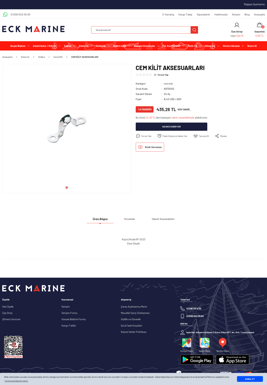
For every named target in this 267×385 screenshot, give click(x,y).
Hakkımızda (221, 14)
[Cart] (259, 30)
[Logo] (33, 29)
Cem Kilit (169, 83)
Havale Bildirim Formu (74, 319)
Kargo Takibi (69, 325)
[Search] (144, 30)
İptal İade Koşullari (131, 325)
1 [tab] (66, 187)
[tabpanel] (66, 130)
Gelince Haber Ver (171, 126)
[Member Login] (237, 25)
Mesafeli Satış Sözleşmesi (135, 312)
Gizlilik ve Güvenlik (131, 319)
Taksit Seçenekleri (162, 220)
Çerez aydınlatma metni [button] (16, 380)
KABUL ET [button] (250, 379)
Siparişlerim (203, 14)
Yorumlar (129, 220)
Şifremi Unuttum (11, 319)
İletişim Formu (69, 312)
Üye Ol (239, 35)
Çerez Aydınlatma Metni (134, 306)
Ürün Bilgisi (100, 220)
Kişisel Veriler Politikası (133, 331)
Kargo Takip (185, 14)
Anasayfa (259, 14)
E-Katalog (168, 14)
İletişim (236, 14)
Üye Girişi (7, 312)
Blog (247, 14)
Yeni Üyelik (8, 306)
